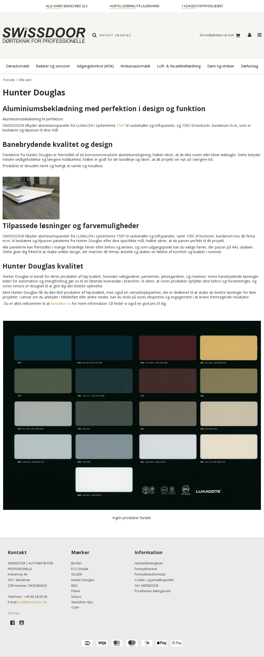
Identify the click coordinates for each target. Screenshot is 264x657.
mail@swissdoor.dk (32, 602)
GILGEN (76, 574)
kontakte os (61, 303)
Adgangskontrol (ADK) (95, 66)
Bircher (76, 563)
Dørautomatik (17, 66)
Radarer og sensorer (53, 66)
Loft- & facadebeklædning (179, 66)
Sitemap (14, 613)
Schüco (76, 596)
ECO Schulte (79, 569)
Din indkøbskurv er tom (221, 35)
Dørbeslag (249, 66)
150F (121, 125)
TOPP (75, 608)
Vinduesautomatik (135, 66)
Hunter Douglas (82, 580)
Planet (75, 591)
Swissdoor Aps (82, 602)
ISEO (74, 585)
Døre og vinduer (220, 66)
